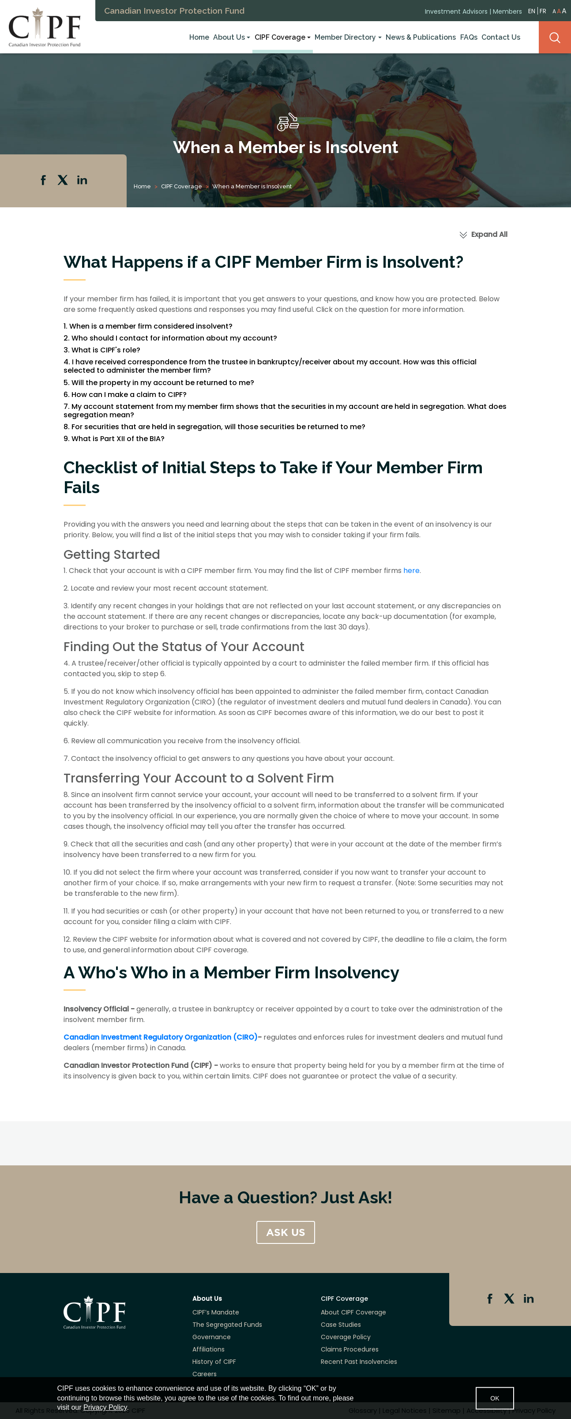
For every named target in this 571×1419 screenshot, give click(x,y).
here (411, 570)
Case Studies (341, 1324)
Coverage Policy (346, 1337)
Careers (204, 1374)
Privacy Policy (105, 1407)
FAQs (468, 37)
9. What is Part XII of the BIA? (114, 439)
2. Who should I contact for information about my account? (170, 338)
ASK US (285, 1232)
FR (543, 9)
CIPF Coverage (280, 37)
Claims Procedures (350, 1349)
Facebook (44, 180)
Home (199, 37)
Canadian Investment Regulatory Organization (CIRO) (161, 1037)
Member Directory (345, 37)
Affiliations (208, 1349)
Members (507, 10)
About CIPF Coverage (353, 1312)
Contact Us (500, 37)
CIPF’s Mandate (215, 1312)
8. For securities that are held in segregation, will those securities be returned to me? (214, 427)
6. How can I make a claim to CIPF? (125, 394)
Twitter (63, 180)
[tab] (285, 326)
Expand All (489, 234)
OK (494, 1397)
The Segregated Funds (227, 1324)
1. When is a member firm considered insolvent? (148, 326)
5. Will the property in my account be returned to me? (159, 383)
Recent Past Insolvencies (359, 1361)
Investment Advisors (456, 10)
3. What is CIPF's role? (102, 350)
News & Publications (421, 37)
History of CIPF (214, 1361)
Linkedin (82, 180)
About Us (229, 37)
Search (555, 37)
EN (531, 9)
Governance (211, 1337)
